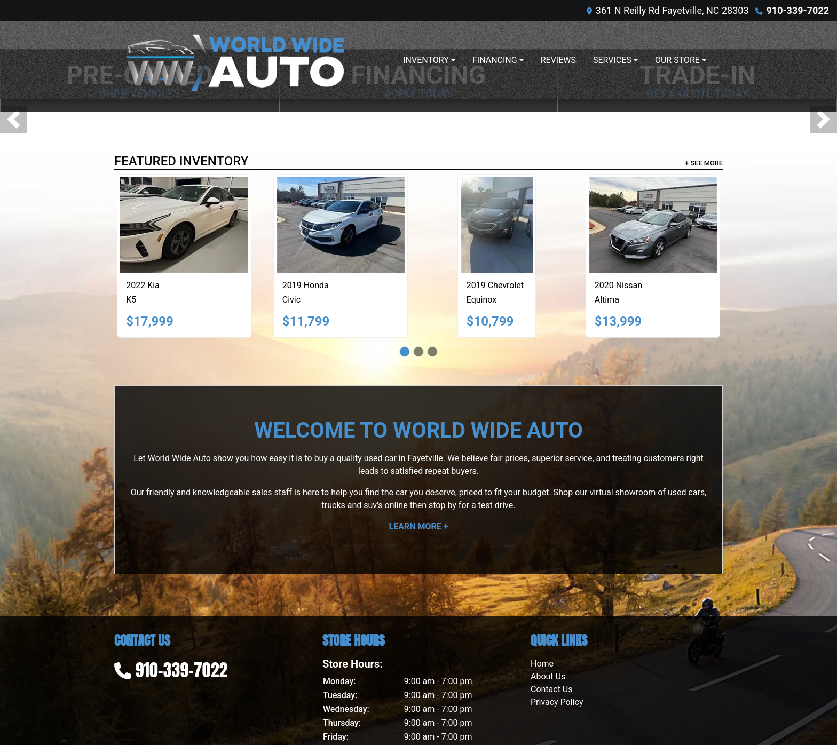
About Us (548, 676)
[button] (13, 119)
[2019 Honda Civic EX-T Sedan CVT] (340, 225)
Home (542, 664)
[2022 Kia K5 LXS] (184, 225)
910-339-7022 (798, 10)
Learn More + (418, 526)
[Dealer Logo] (234, 60)
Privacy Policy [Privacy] (557, 702)
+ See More (704, 163)
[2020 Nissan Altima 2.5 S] (653, 225)
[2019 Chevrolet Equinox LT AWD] (496, 225)
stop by (442, 505)
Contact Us (552, 689)
